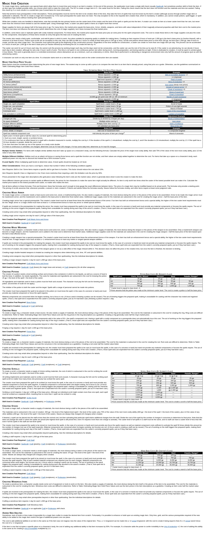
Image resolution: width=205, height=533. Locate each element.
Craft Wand (31, 474)
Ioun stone (169, 85)
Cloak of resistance (175, 89)
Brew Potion (31, 302)
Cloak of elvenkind (176, 94)
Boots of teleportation (176, 119)
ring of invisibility (31, 528)
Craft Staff (30, 440)
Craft (33, 223)
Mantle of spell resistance (176, 97)
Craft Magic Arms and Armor (37, 219)
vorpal (134, 521)
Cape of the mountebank (176, 111)
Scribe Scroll (31, 398)
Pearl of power (176, 79)
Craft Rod (30, 361)
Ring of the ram (176, 126)
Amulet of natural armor (175, 87)
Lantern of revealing (176, 114)
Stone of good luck (176, 92)
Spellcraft (159, 6)
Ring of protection (175, 82)
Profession (50, 401)
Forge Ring (31, 332)
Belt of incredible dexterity (175, 75)
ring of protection (170, 527)
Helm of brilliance (176, 124)
